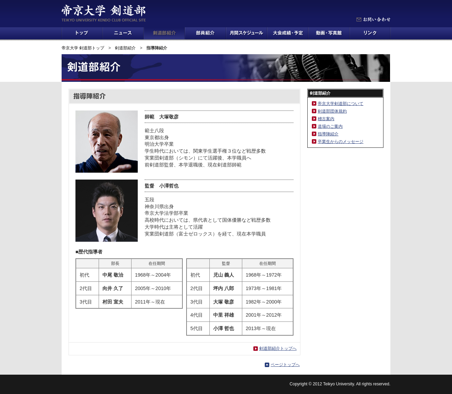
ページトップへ (285, 364)
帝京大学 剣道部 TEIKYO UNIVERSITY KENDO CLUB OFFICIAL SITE (103, 13)
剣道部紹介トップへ (278, 348)
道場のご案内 (330, 126)
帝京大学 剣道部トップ (83, 48)
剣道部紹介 (164, 33)
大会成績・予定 (287, 33)
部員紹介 (205, 33)
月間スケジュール (246, 33)
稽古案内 (326, 118)
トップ (82, 33)
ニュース (123, 33)
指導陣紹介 (328, 134)
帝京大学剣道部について (340, 103)
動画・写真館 (329, 33)
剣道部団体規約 (332, 111)
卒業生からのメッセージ (340, 141)
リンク (370, 33)
